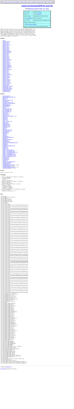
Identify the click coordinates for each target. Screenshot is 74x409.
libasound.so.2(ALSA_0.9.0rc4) (9, 104)
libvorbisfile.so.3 (6, 160)
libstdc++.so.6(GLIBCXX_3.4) (9, 154)
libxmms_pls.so (6, 73)
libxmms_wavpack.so (7, 84)
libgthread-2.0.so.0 (6, 128)
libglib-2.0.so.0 (6, 125)
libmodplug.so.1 (6, 133)
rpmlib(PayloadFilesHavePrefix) (9, 168)
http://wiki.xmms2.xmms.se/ (31, 24)
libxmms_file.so (6, 54)
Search (52, 1)
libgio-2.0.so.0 (5, 124)
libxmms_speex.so (6, 79)
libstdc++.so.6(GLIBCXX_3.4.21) (9, 156)
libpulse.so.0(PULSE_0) (7, 140)
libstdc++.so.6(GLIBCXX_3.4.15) (9, 155)
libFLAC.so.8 (5, 99)
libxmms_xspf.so (6, 86)
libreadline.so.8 (6, 142)
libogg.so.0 (5, 136)
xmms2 (4, 42)
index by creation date (32, 1)
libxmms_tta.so (6, 80)
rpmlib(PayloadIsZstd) (7, 169)
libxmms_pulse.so (6, 75)
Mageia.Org (39, 14)
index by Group (7, 1)
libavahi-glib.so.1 (6, 108)
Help (49, 1)
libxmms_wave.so (6, 83)
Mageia (40, 11)
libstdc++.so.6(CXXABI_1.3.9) (9, 152)
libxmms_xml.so (6, 85)
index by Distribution (16, 1)
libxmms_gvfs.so (6, 58)
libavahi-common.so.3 (7, 107)
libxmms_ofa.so (6, 71)
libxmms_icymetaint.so (7, 61)
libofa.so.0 (5, 135)
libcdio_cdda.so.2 (6, 115)
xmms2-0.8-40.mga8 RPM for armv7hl (37, 6)
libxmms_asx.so (6, 48)
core (44, 8)
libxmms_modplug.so (7, 66)
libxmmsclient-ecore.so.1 (7, 89)
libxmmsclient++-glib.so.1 (8, 87)
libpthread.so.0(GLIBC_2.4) (8, 138)
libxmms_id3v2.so (6, 62)
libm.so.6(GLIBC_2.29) (7, 131)
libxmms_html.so (6, 59)
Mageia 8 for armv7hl (33, 8)
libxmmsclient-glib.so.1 (7, 90)
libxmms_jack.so (6, 63)
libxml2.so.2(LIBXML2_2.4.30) (9, 163)
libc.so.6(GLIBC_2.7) (7, 113)
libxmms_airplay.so (6, 43)
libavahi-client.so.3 (6, 106)
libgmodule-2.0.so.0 (6, 126)
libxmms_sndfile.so (6, 78)
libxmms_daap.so (6, 51)
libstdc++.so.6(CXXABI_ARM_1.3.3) (10, 153)
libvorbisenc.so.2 (6, 159)
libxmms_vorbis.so (6, 82)
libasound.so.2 (5, 102)
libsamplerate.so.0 (6, 143)
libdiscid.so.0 (5, 118)
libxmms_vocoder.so (7, 81)
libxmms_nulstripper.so (7, 70)
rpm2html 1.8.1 (9, 405)
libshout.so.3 (5, 145)
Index (2, 1)
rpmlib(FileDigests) (6, 167)
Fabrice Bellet (3, 407)
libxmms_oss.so (6, 72)
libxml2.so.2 (5, 162)
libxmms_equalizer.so (7, 53)
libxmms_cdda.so (6, 49)
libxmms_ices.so (6, 60)
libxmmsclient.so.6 (6, 91)
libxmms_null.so (6, 69)
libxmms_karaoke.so (7, 64)
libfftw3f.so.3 (5, 120)
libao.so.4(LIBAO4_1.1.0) (8, 101)
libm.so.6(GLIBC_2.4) (7, 132)
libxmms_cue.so (6, 50)
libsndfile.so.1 (5, 146)
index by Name (40, 1)
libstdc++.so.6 (5, 150)
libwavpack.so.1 (6, 161)
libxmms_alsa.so (6, 44)
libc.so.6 (4, 109)
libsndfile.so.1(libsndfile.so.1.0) (9, 147)
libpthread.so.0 (5, 137)
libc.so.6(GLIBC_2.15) (7, 110)
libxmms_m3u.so (6, 65)
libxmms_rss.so (6, 77)
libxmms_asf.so (6, 47)
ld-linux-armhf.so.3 (6, 97)
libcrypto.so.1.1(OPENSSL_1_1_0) (9, 117)
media (40, 8)
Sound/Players (29, 18)
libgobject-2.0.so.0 (6, 127)
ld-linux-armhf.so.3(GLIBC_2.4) (9, 98)
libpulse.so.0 (5, 139)
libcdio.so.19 (5, 114)
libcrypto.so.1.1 (6, 116)
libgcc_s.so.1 (5, 121)
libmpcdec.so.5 (6, 134)
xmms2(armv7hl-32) (7, 93)
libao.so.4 (5, 100)
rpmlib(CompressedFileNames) (9, 166)
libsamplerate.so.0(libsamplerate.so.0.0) (10, 144)
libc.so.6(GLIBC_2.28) (7, 111)
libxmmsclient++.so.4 (7, 88)
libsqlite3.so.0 (5, 149)
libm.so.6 (4, 130)
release (47, 8)
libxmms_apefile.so (6, 46)
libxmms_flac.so (6, 55)
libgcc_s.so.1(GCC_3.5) (7, 122)
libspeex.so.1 (5, 148)
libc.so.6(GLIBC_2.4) (7, 112)
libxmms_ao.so (6, 45)
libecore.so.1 (5, 119)
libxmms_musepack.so (7, 67)
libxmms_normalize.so (7, 68)
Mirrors (45, 1)
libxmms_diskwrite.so (7, 52)
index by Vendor (24, 1)
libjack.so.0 (5, 129)
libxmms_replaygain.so (7, 76)
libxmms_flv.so (6, 57)
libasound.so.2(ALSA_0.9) (8, 103)
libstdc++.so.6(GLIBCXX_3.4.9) (9, 157)
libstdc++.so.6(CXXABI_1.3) (8, 151)
